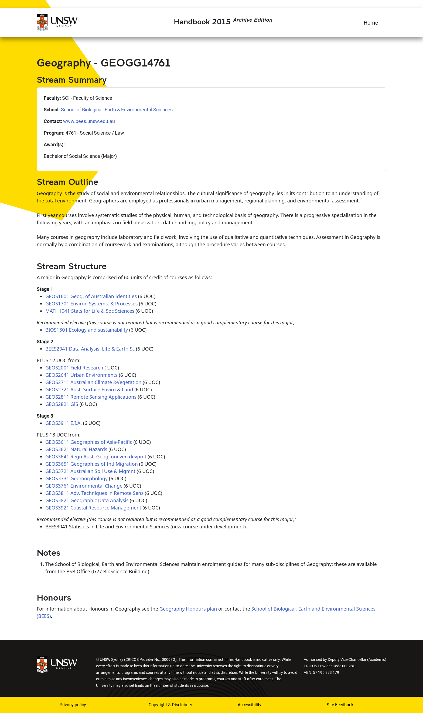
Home (371, 22)
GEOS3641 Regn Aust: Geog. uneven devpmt (95, 456)
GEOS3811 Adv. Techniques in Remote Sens (94, 493)
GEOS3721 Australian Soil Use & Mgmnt (90, 471)
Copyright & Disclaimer (170, 704)
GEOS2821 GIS (61, 404)
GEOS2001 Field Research (74, 367)
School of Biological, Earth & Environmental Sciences (117, 109)
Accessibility (249, 704)
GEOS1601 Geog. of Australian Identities (91, 296)
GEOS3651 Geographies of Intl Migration (91, 464)
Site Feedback (340, 704)
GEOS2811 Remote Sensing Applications (91, 397)
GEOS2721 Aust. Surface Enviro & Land (89, 389)
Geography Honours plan (188, 608)
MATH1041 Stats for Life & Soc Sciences (89, 311)
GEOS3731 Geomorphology (76, 478)
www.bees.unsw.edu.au (89, 121)
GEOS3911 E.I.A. (63, 423)
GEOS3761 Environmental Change (83, 485)
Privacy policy (73, 704)
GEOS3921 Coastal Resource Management (93, 507)
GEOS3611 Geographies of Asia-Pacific (88, 442)
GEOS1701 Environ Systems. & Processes (91, 303)
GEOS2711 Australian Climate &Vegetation (93, 382)
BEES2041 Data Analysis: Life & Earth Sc (90, 348)
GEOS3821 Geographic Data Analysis (86, 500)
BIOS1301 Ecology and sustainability (86, 329)
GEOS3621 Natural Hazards (76, 449)
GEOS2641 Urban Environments (81, 375)
